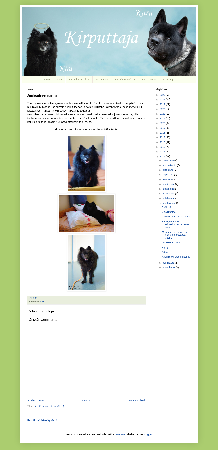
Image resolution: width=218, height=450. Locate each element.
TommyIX (120, 434)
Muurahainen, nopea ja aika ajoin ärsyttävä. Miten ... (174, 235)
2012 (163, 151)
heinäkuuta (169, 184)
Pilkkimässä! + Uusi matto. (176, 216)
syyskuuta (168, 174)
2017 (163, 137)
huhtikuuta (169, 198)
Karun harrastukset (78, 79)
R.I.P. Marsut (149, 79)
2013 (163, 146)
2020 (163, 123)
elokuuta (167, 179)
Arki (42, 302)
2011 (163, 156)
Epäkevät (167, 207)
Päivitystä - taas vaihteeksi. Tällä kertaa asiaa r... (175, 224)
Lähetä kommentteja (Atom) (49, 406)
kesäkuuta (168, 188)
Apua (165, 252)
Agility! (165, 247)
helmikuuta (169, 262)
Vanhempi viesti (136, 400)
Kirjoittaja (168, 79)
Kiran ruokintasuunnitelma (176, 256)
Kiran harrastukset (124, 79)
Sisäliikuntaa (169, 212)
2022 (163, 113)
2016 (163, 142)
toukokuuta (169, 193)
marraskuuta (170, 165)
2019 (163, 128)
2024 (163, 104)
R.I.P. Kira (102, 79)
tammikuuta (169, 267)
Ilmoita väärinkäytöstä (42, 420)
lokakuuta (168, 170)
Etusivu (86, 400)
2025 (163, 99)
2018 (163, 132)
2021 (163, 118)
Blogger (148, 434)
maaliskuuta (169, 203)
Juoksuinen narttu (171, 242)
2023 (163, 109)
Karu (59, 79)
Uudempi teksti (36, 400)
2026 (163, 94)
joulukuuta (168, 160)
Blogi (47, 79)
